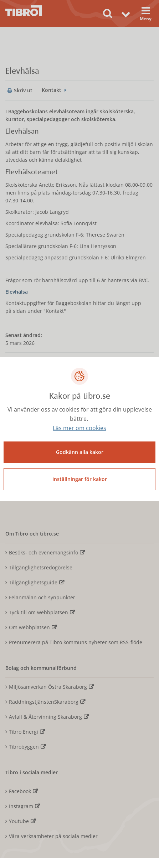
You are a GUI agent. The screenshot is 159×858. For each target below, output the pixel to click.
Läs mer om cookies (79, 428)
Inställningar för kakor (79, 479)
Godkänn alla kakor (79, 452)
